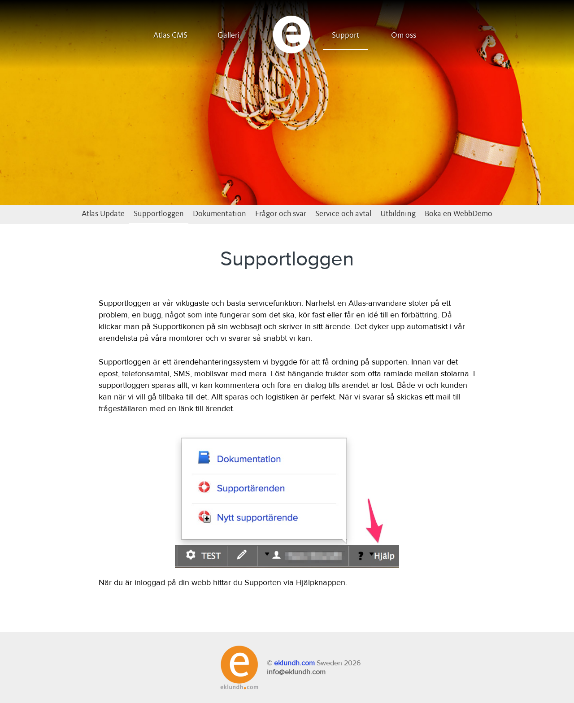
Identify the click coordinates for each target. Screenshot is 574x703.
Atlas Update (103, 214)
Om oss (403, 35)
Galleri (228, 35)
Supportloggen (159, 214)
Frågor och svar (280, 214)
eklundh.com (294, 663)
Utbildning (398, 214)
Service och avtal (343, 214)
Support (345, 35)
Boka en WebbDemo (458, 214)
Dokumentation (219, 214)
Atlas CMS (170, 35)
